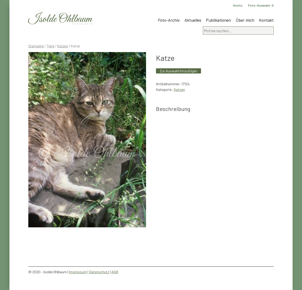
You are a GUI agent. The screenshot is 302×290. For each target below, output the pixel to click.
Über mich (245, 20)
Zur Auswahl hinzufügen (178, 71)
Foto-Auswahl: (261, 5)
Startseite (36, 46)
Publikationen (218, 20)
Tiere (51, 46)
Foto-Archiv (169, 20)
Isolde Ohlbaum (60, 19)
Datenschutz (99, 272)
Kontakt (266, 20)
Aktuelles (193, 20)
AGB (114, 272)
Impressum (78, 272)
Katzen (62, 46)
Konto (238, 5)
